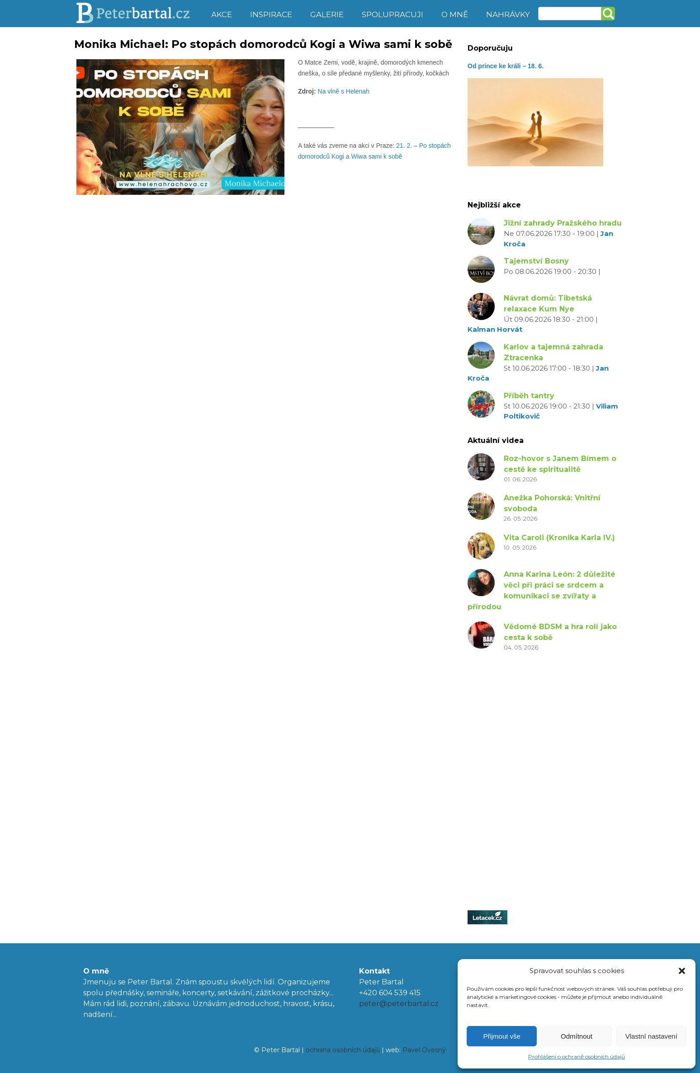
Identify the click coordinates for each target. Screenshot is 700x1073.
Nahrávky (508, 14)
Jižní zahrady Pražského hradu (563, 223)
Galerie (327, 14)
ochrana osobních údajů (343, 1050)
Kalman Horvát (495, 329)
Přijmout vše (501, 1036)
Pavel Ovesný (424, 1050)
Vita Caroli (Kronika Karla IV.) (559, 537)
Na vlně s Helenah (342, 91)
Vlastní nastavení (651, 1036)
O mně (454, 14)
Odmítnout (576, 1036)
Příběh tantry (529, 395)
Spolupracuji (392, 14)
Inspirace (271, 14)
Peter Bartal (138, 13)
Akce (221, 14)
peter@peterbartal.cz (399, 1003)
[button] (681, 970)
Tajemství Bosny (536, 261)
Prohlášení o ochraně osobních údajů (576, 1056)
